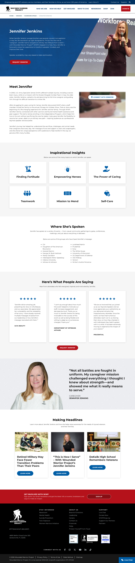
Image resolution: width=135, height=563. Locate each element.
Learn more (25, 473)
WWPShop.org (104, 518)
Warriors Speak (30, 16)
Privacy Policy (42, 557)
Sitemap (79, 557)
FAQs (71, 526)
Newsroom (43, 512)
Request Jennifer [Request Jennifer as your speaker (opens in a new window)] (20, 62)
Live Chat (102, 512)
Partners (102, 523)
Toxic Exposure (44, 521)
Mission (19, 16)
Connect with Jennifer (102, 97)
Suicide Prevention (46, 518)
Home (11, 16)
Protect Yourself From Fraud (79, 529)
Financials (72, 523)
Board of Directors (76, 512)
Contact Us (115, 2)
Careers (72, 518)
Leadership (73, 515)
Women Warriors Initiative (49, 523)
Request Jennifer (67, 348)
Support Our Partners (107, 521)
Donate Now (103, 515)
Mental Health (44, 515)
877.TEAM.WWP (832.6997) (19, 529)
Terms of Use (55, 557)
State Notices (68, 557)
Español (124, 2)
